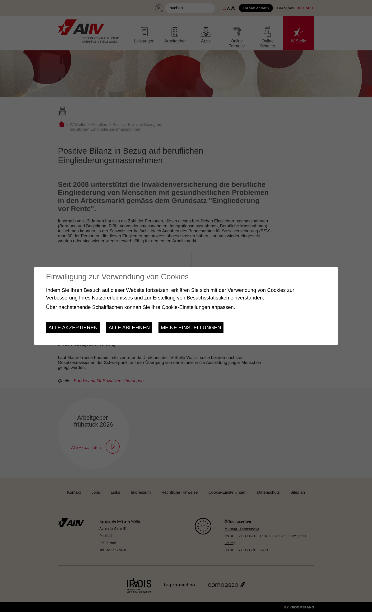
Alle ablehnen (129, 328)
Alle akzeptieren (73, 328)
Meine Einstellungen (191, 328)
